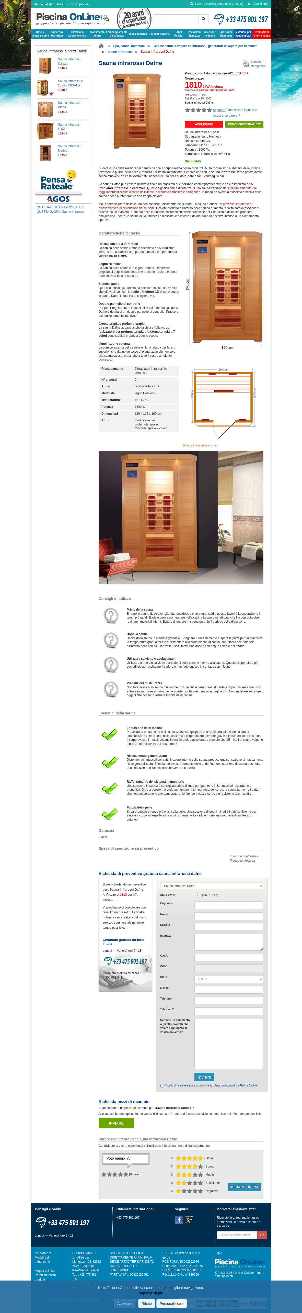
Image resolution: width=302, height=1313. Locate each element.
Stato (163, 977)
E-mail (164, 987)
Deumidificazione (159, 33)
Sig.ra (203, 894)
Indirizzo (165, 935)
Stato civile (167, 894)
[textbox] (228, 957)
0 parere (220, 110)
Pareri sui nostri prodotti (73, 4)
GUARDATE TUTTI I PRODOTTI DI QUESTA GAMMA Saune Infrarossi (61, 210)
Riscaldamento (138, 33)
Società (165, 924)
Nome (164, 914)
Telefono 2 (167, 1009)
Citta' (163, 966)
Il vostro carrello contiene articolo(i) (217, 4)
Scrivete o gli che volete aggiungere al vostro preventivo (175, 1025)
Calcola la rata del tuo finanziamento (210, 90)
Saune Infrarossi (120, 52)
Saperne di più (151, 1293)
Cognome (167, 903)
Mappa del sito (43, 4)
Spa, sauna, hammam (129, 46)
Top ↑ (218, 1253)
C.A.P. (164, 955)
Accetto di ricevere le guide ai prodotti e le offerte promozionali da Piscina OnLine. (211, 1085)
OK (262, 1235)
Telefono (166, 998)
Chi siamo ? (43, 1253)
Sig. (216, 894)
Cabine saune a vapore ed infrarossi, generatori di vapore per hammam (205, 46)
